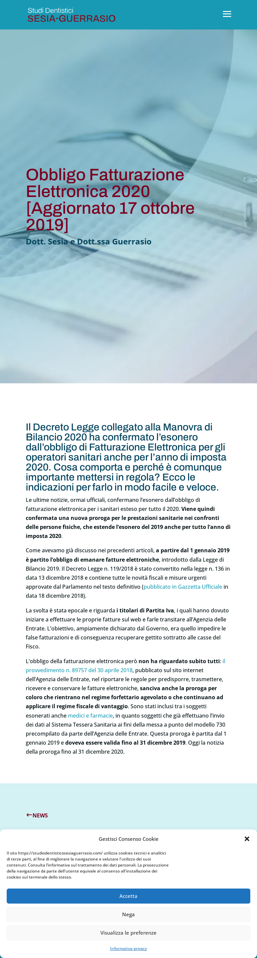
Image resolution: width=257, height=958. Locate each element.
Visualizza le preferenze (128, 932)
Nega (128, 914)
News (40, 815)
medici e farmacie (90, 715)
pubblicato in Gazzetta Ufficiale (183, 586)
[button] (247, 838)
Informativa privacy (128, 948)
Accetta (128, 896)
